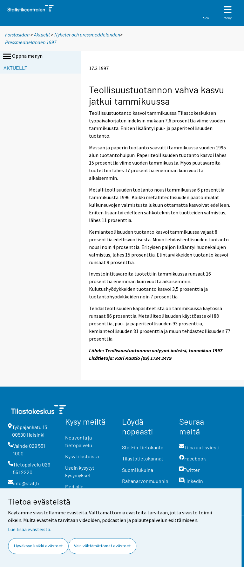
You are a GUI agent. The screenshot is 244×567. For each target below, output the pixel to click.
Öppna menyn (22, 56)
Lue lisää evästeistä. (29, 529)
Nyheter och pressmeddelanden (87, 34)
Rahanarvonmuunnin (145, 481)
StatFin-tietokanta (142, 447)
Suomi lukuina (137, 470)
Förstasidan (17, 34)
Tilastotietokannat (142, 458)
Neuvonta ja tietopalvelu (78, 441)
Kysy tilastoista (82, 456)
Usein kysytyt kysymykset (79, 471)
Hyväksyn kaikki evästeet (38, 546)
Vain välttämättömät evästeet (102, 546)
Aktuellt (42, 34)
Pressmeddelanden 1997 (31, 42)
